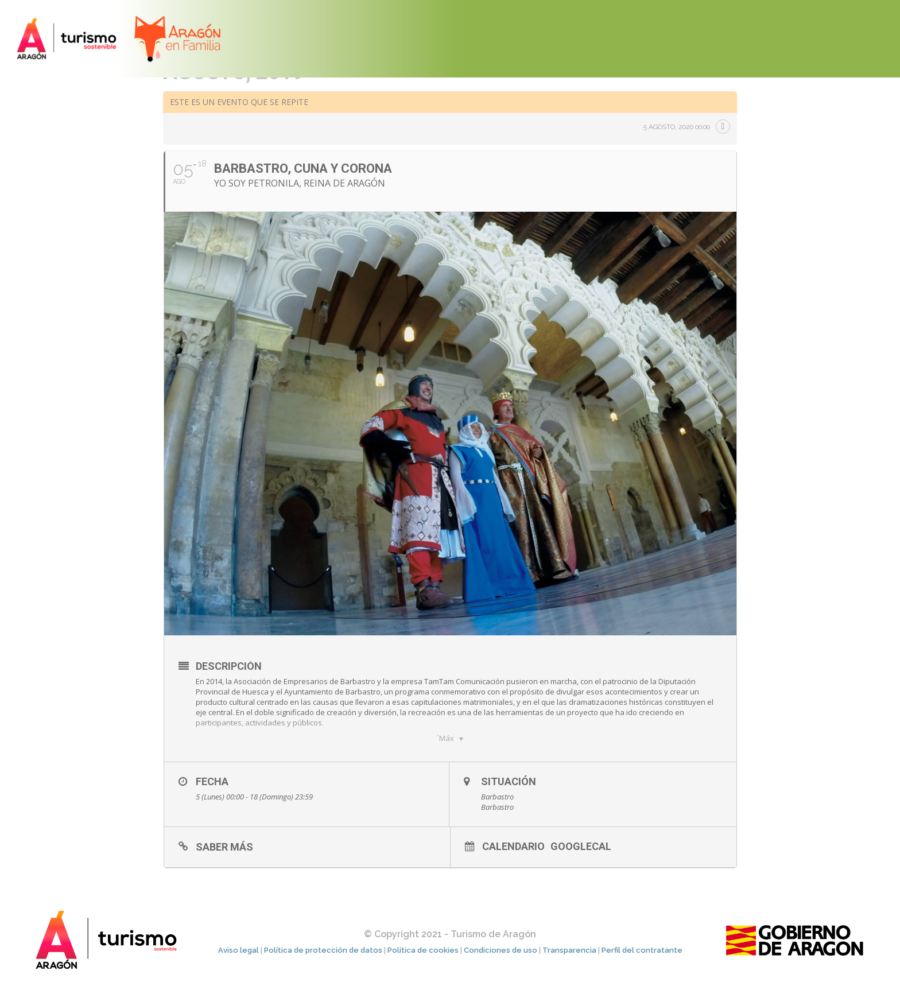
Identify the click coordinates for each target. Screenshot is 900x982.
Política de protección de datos (323, 950)
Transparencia (569, 950)
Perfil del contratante (642, 950)
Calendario (513, 846)
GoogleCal (580, 846)
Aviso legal (238, 950)
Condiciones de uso (500, 950)
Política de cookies (423, 950)
